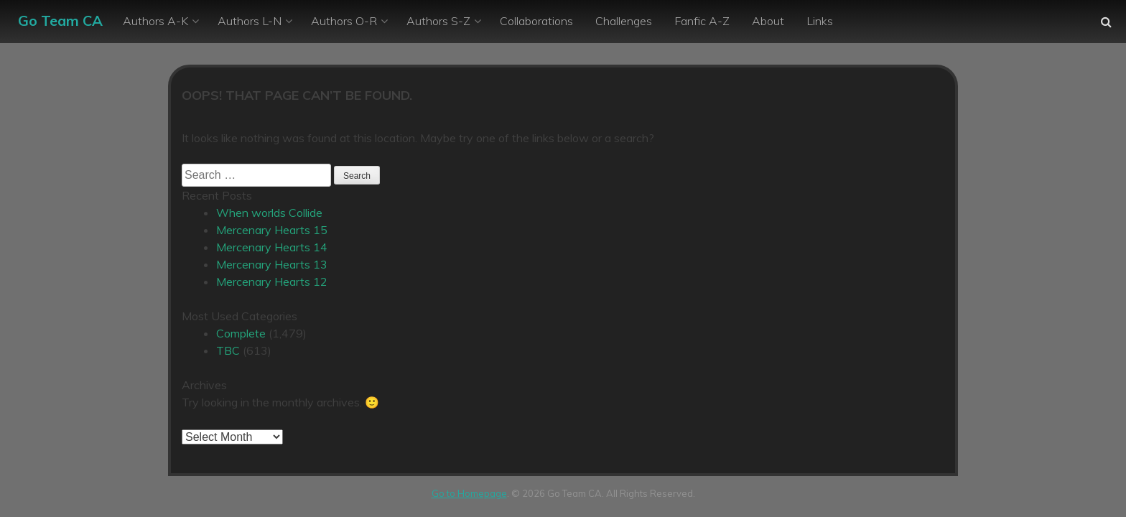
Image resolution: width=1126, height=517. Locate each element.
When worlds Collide (269, 212)
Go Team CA (60, 20)
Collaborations (536, 21)
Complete (241, 333)
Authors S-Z (438, 21)
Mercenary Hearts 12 (271, 281)
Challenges (623, 21)
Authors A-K (155, 21)
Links (819, 21)
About (768, 21)
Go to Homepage (469, 493)
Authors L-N (250, 21)
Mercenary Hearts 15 (271, 230)
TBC (228, 350)
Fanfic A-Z (702, 21)
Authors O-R (344, 21)
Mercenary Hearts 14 (271, 247)
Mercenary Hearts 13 (271, 264)
